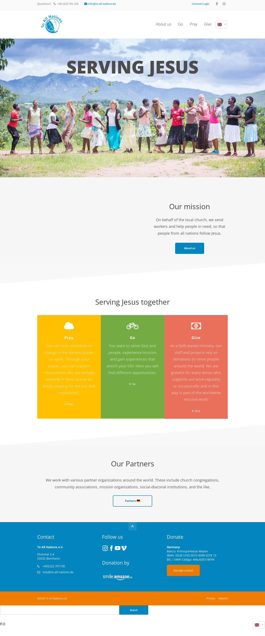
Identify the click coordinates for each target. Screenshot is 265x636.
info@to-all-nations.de (100, 4)
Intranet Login (200, 4)
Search (134, 610)
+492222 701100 (54, 566)
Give (197, 411)
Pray (70, 404)
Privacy (210, 598)
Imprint (223, 598)
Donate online (183, 570)
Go (134, 384)
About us (189, 248)
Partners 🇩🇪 (132, 501)
